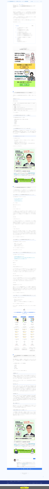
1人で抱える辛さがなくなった (18, 199)
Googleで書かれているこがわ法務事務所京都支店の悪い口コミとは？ (24, 35)
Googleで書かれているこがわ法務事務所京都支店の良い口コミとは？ (24, 34)
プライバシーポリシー (36, 1)
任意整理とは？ (19, 38)
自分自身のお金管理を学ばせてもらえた (19, 256)
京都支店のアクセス (19, 28)
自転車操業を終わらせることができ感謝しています (20, 258)
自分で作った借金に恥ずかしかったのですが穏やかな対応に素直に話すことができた (24, 257)
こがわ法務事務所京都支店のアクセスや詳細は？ (22, 27)
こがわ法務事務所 (21, 4)
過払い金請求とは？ (19, 40)
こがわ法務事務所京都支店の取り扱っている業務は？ (23, 29)
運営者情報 (32, 1)
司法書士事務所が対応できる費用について (21, 41)
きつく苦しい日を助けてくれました (18, 198)
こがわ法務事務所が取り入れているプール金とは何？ (23, 30)
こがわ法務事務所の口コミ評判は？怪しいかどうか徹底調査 (17, 1)
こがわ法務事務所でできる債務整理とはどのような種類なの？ (24, 37)
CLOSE (32, 25)
